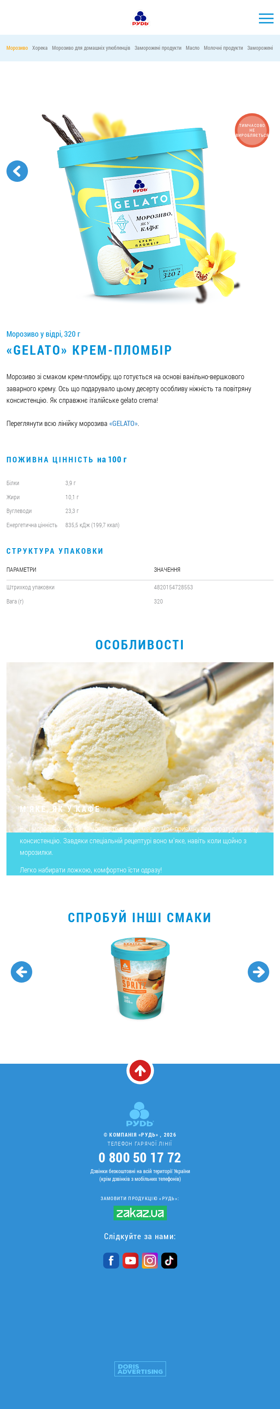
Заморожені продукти (158, 47)
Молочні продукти (223, 47)
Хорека (40, 47)
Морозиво (17, 47)
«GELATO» (123, 423)
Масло (193, 47)
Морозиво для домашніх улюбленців (91, 47)
